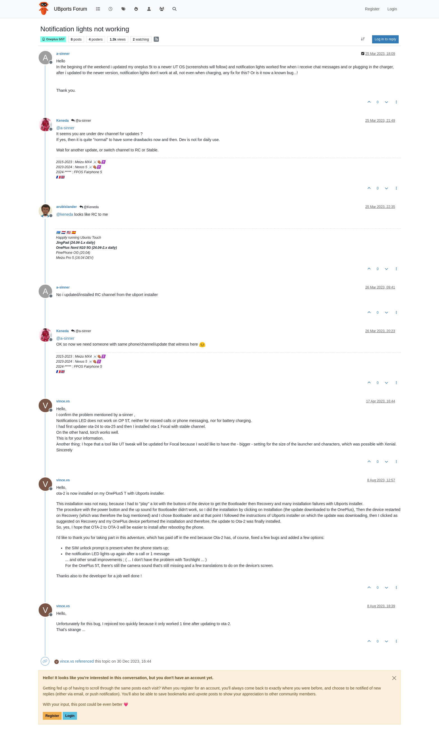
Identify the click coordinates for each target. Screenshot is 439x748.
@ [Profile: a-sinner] (65, 128)
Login (69, 716)
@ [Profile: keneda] (64, 214)
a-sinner (63, 54)
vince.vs (63, 401)
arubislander (66, 207)
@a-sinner (81, 121)
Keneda (62, 121)
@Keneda (89, 207)
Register (52, 716)
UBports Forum (70, 9)
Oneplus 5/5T (53, 39)
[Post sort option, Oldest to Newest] (363, 39)
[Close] (394, 678)
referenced (84, 661)
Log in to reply (385, 39)
